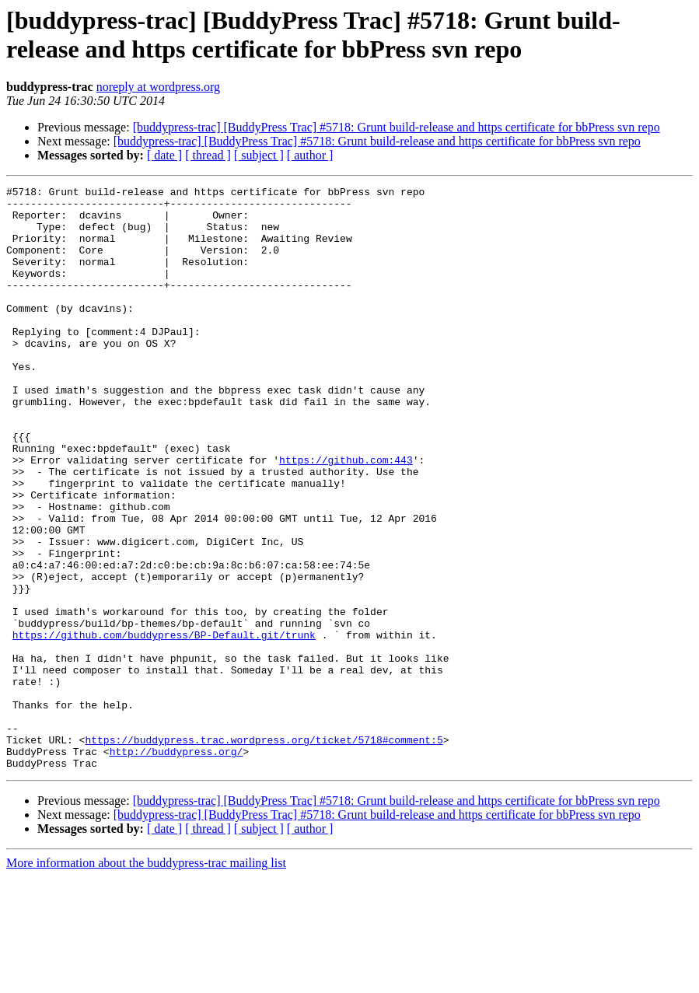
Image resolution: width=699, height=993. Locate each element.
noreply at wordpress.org (158, 86)
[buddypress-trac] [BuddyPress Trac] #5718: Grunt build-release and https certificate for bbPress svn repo (396, 127)
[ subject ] (259, 155)
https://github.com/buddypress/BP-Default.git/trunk (164, 726)
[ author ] (310, 155)
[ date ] (164, 155)
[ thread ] (208, 155)
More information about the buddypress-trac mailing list (146, 979)
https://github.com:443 (346, 516)
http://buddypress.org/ (176, 865)
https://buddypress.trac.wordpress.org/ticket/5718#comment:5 (263, 851)
